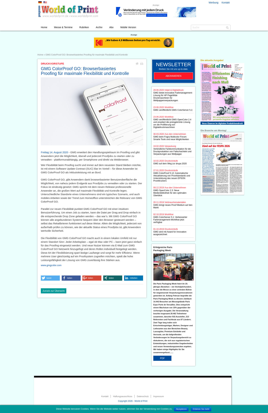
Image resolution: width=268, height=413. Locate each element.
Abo (111, 27)
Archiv (99, 27)
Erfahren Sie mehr (201, 409)
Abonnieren (174, 76)
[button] (50, 278)
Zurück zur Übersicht (54, 290)
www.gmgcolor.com (51, 265)
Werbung (213, 2)
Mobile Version (128, 27)
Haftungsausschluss (122, 396)
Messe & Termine (63, 27)
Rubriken (84, 27)
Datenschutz (143, 396)
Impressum (158, 396)
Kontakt (226, 2)
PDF (162, 358)
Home (44, 27)
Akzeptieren (181, 409)
